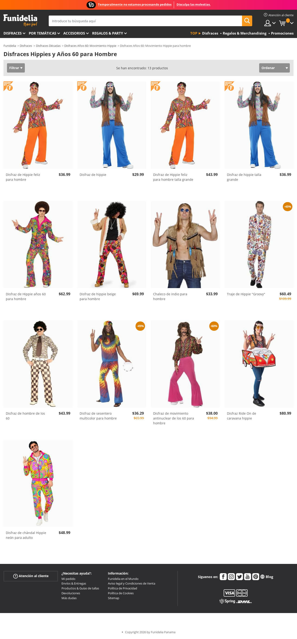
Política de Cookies (121, 593)
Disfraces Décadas (48, 46)
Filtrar (14, 68)
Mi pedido (68, 579)
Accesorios (74, 33)
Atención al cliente (30, 575)
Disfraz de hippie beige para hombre (98, 296)
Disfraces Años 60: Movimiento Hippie (90, 46)
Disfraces (12, 33)
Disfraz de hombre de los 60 (25, 415)
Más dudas (69, 598)
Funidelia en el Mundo (123, 579)
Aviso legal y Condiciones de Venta (131, 583)
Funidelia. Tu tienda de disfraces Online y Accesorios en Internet (20, 20)
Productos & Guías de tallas (80, 588)
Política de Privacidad (122, 588)
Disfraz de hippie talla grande (244, 177)
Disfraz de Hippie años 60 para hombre (26, 296)
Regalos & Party (107, 33)
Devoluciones (70, 593)
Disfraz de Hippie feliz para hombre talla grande (173, 177)
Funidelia (9, 46)
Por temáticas (42, 33)
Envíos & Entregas (73, 583)
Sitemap (113, 598)
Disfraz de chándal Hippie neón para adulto (26, 535)
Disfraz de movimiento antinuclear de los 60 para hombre (173, 418)
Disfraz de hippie (93, 174)
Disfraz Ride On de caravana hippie (241, 415)
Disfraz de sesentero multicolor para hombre (98, 415)
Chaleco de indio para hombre (170, 296)
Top (193, 33)
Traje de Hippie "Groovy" (246, 294)
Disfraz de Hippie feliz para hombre (23, 177)
